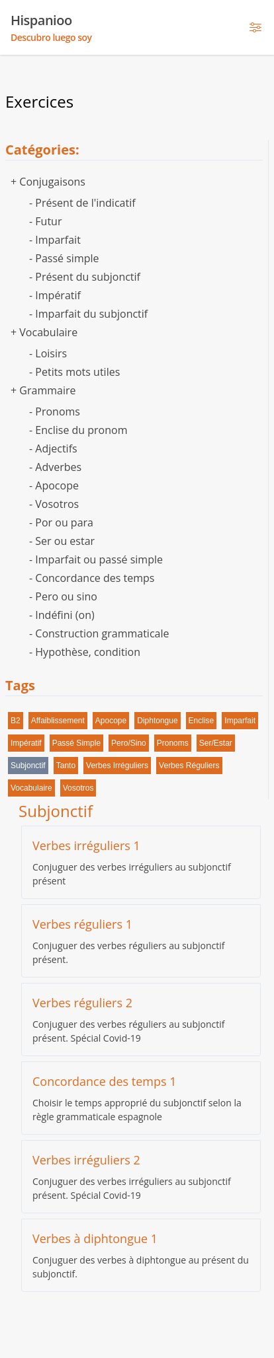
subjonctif (28, 765)
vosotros (78, 788)
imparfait (239, 720)
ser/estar (215, 743)
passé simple (76, 743)
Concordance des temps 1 (104, 1081)
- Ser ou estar (62, 541)
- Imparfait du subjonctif (88, 313)
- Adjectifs (53, 448)
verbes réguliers (189, 765)
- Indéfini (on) (62, 615)
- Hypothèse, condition (84, 652)
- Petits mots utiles (74, 372)
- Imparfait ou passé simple (96, 559)
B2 (16, 720)
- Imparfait (55, 239)
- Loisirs (48, 353)
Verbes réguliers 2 (82, 1003)
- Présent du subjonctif (84, 276)
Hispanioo (51, 27)
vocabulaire (31, 788)
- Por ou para (61, 522)
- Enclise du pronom (78, 430)
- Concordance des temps (91, 578)
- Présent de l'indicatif (82, 203)
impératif (26, 743)
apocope (110, 720)
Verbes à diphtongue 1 (95, 1238)
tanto (65, 765)
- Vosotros (54, 504)
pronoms (173, 743)
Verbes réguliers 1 (82, 924)
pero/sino (128, 743)
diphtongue (157, 720)
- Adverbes (55, 467)
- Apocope (54, 485)
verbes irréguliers (117, 765)
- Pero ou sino (63, 596)
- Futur (45, 221)
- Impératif (55, 295)
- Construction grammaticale (99, 633)
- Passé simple (64, 258)
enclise (201, 720)
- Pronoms (54, 411)
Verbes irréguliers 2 (86, 1160)
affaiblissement (58, 720)
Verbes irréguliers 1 (86, 845)
